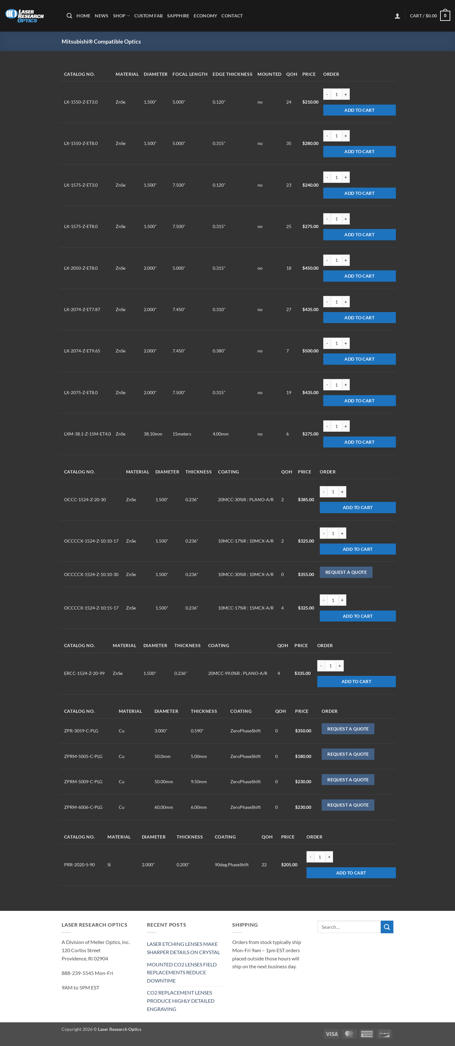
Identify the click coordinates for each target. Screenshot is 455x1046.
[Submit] (387, 927)
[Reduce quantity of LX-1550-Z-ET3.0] (327, 94)
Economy (205, 15)
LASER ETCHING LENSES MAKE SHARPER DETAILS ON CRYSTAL (183, 948)
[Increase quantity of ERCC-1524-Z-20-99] (340, 665)
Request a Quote (346, 572)
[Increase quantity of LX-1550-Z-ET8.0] (346, 135)
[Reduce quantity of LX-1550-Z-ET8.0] (327, 135)
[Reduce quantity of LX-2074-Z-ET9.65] (327, 343)
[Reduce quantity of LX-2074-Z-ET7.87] (327, 301)
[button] (397, 16)
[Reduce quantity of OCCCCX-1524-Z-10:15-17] (323, 600)
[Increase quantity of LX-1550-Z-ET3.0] (346, 94)
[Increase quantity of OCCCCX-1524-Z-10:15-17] (342, 600)
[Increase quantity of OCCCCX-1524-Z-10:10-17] (342, 533)
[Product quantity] (336, 94)
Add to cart (359, 110)
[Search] (69, 15)
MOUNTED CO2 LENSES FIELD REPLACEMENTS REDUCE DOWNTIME (182, 972)
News (101, 15)
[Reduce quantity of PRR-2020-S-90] (310, 857)
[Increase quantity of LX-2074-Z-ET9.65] (346, 343)
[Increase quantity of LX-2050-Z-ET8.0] (346, 260)
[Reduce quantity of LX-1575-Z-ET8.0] (327, 219)
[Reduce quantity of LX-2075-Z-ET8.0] (327, 384)
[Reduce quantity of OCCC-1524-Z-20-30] (323, 491)
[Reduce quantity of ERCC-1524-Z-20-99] (321, 665)
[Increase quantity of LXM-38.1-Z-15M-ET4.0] (346, 426)
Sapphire (178, 15)
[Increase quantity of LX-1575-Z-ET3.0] (346, 177)
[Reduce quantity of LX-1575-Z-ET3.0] (327, 177)
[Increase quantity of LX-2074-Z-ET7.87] (346, 301)
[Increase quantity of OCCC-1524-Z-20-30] (342, 491)
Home (83, 15)
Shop (121, 16)
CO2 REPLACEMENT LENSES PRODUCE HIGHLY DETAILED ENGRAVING (181, 1000)
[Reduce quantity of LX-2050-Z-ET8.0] (327, 260)
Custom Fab (148, 15)
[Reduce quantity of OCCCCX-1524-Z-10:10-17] (323, 533)
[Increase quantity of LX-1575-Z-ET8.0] (346, 219)
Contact (232, 15)
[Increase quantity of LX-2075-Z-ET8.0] (346, 384)
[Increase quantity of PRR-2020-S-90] (329, 857)
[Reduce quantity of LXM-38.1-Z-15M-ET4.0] (327, 426)
